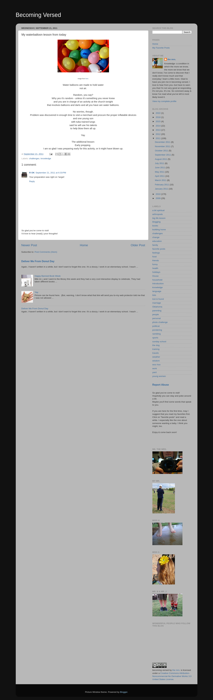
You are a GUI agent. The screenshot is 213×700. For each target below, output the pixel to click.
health (155, 268)
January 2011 (162, 189)
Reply (32, 181)
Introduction (158, 283)
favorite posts (158, 249)
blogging (156, 222)
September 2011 (163, 155)
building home (159, 229)
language (156, 291)
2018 (158, 117)
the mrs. (172, 59)
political (156, 326)
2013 (158, 130)
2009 (158, 198)
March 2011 (161, 180)
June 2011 (160, 167)
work (154, 368)
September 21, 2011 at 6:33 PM (51, 172)
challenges (34, 158)
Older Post (138, 245)
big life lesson (159, 218)
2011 (158, 138)
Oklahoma (157, 307)
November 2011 (163, 146)
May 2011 (160, 172)
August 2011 (161, 159)
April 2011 (160, 176)
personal (156, 318)
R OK (32, 172)
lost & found (158, 299)
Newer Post (29, 245)
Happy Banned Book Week (48, 276)
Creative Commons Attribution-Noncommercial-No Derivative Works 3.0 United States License (172, 676)
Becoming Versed (38, 15)
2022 (158, 113)
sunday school (159, 341)
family (155, 245)
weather (156, 357)
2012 (158, 134)
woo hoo (156, 364)
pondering (157, 330)
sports (155, 337)
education (157, 241)
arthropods (157, 214)
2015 (158, 121)
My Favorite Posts (161, 48)
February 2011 (162, 184)
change (155, 237)
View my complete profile (164, 101)
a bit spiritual (158, 210)
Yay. (37, 292)
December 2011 (163, 142)
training (155, 349)
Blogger (123, 692)
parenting (156, 310)
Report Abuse (160, 384)
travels (155, 353)
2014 (158, 126)
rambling (156, 334)
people (155, 314)
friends (155, 260)
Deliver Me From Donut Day (37, 261)
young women (159, 376)
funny (155, 264)
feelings (156, 253)
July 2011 (160, 163)
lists (154, 295)
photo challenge (160, 322)
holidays (156, 272)
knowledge (46, 158)
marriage (156, 303)
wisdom (156, 361)
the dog (156, 345)
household (157, 280)
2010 (158, 194)
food (154, 256)
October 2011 (162, 150)
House (155, 276)
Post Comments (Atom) (46, 252)
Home (84, 245)
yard (154, 372)
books (155, 225)
